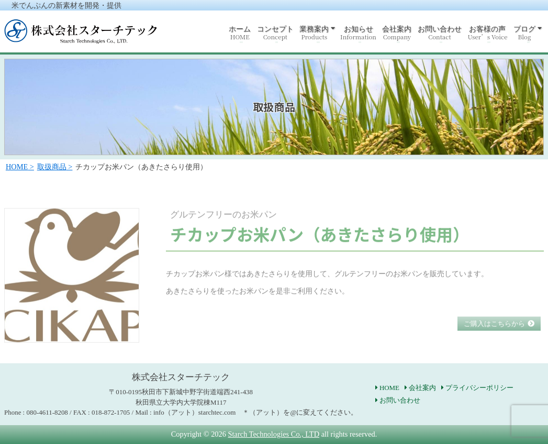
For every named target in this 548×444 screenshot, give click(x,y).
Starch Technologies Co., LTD (273, 434)
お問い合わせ (440, 33)
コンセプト (275, 33)
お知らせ (358, 33)
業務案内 (314, 33)
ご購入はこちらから (494, 336)
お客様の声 (487, 33)
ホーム (240, 33)
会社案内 (396, 33)
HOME (389, 388)
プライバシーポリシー (479, 388)
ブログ (524, 33)
